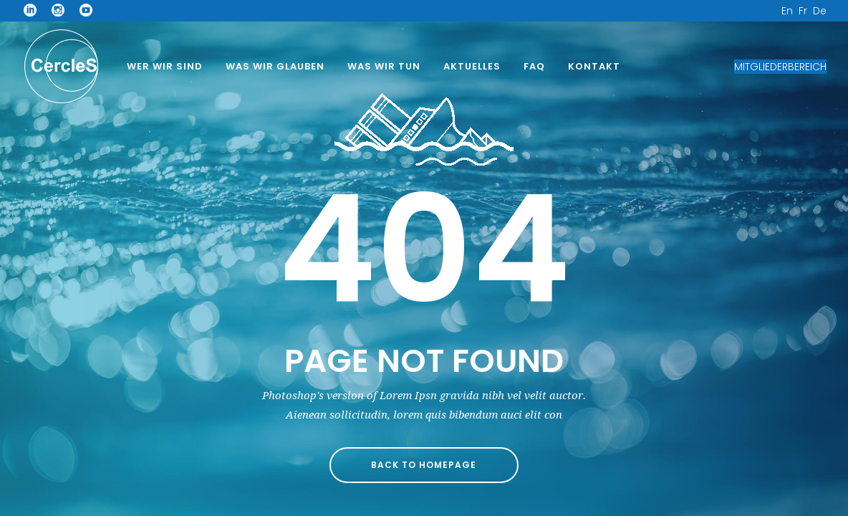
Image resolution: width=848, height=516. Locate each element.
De (820, 11)
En (787, 11)
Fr (803, 11)
